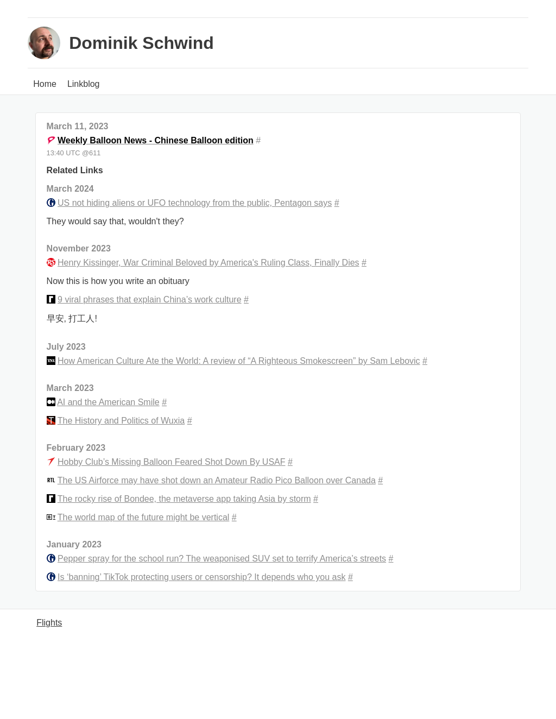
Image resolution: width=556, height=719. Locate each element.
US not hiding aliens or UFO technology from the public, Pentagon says (195, 202)
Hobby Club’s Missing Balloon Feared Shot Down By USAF (171, 461)
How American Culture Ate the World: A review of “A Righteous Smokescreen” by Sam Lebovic (239, 360)
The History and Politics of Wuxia (121, 420)
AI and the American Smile (108, 402)
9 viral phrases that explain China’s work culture (150, 299)
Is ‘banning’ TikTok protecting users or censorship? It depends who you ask (201, 577)
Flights (49, 622)
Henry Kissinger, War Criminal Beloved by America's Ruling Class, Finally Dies (208, 262)
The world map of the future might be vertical (144, 517)
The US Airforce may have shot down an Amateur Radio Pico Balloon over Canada (217, 480)
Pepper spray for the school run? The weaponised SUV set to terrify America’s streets (222, 558)
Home (44, 84)
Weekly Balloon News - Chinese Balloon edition (156, 140)
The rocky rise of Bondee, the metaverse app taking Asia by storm (184, 498)
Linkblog (83, 84)
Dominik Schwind (141, 43)
